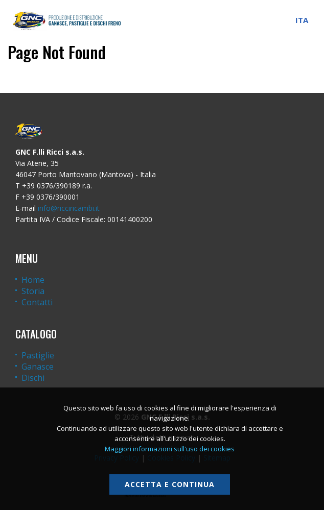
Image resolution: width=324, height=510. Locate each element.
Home (32, 279)
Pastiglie (37, 355)
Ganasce (37, 366)
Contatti (37, 302)
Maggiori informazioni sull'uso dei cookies (170, 448)
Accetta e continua (170, 484)
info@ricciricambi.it (69, 208)
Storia (32, 291)
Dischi (32, 377)
